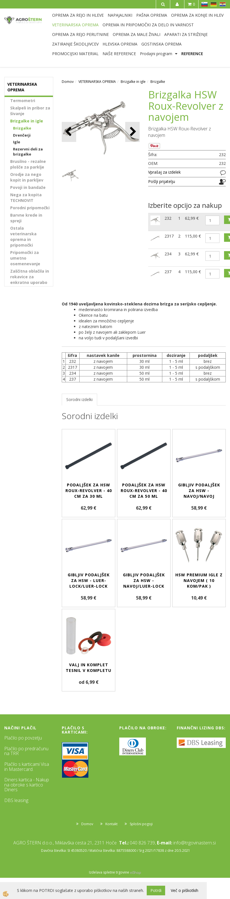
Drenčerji (22, 135)
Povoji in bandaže (28, 187)
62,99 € (192, 218)
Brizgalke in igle (26, 121)
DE (213, 4)
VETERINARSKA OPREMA (75, 24)
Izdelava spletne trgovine (109, 872)
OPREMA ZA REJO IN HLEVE (78, 15)
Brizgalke (22, 128)
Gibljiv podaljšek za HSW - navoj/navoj (199, 490)
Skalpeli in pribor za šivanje (30, 110)
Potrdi (155, 890)
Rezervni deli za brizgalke (28, 151)
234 (168, 253)
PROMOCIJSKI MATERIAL (75, 53)
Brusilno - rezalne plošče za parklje (28, 164)
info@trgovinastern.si (194, 843)
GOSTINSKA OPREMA (161, 44)
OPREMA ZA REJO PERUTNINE (80, 34)
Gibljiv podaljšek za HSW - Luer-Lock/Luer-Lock (89, 580)
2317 (169, 236)
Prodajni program (156, 53)
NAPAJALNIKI (120, 15)
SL (204, 4)
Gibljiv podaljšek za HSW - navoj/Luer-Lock (144, 580)
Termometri (22, 100)
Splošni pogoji (141, 824)
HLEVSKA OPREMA (120, 44)
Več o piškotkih (184, 890)
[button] (132, 132)
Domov (68, 81)
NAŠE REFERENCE (119, 53)
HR (223, 4)
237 (168, 271)
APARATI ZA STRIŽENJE (186, 34)
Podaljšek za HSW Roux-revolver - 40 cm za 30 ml (88, 490)
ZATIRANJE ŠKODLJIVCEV (75, 44)
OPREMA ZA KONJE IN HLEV (197, 15)
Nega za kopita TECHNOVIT (26, 197)
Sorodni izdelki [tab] (79, 399)
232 (168, 218)
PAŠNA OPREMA (151, 15)
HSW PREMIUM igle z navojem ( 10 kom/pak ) (199, 580)
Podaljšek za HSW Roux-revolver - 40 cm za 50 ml (144, 490)
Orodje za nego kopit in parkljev (26, 177)
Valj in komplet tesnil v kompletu (88, 667)
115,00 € (193, 236)
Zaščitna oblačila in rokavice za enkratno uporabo (29, 276)
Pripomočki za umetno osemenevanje (25, 258)
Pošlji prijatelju (161, 181)
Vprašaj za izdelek (164, 172)
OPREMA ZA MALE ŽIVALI (136, 34)
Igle (16, 142)
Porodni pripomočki (30, 207)
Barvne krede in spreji (26, 217)
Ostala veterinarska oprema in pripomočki (23, 236)
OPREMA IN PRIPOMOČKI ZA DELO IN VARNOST (148, 24)
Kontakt (111, 824)
